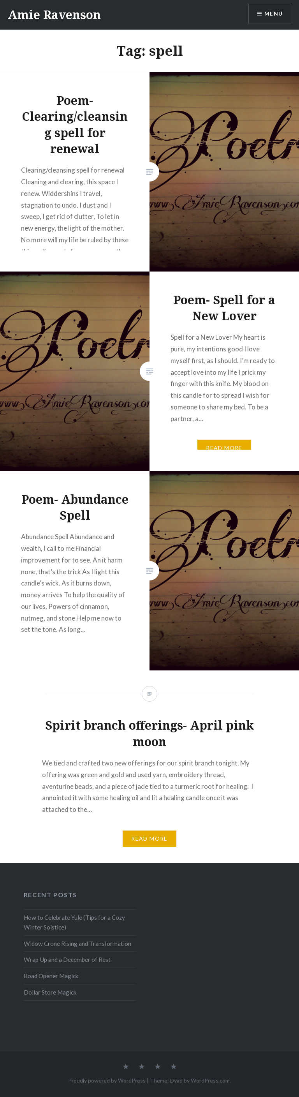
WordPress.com (210, 1080)
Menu (273, 14)
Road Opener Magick (51, 975)
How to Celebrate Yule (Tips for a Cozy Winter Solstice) (74, 922)
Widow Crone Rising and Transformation (77, 943)
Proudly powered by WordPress (107, 1080)
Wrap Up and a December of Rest (67, 959)
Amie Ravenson (54, 15)
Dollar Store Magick (50, 992)
